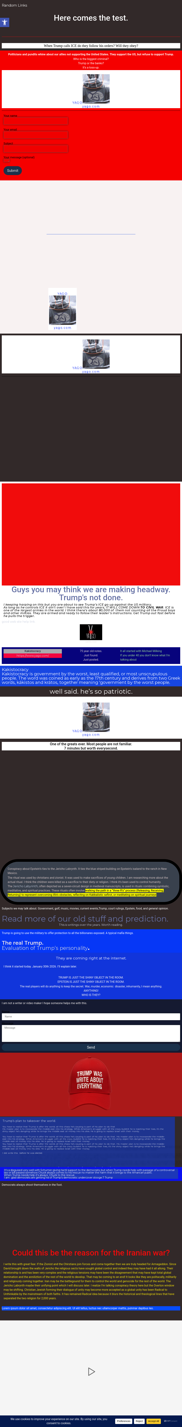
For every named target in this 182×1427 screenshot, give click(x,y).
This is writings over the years (79, 925)
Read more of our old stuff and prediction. (85, 919)
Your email (36, 132)
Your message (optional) (19, 159)
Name (5, 1011)
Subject (36, 146)
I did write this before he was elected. (22, 1153)
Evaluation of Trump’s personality (45, 948)
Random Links (15, 5)
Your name (36, 118)
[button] (4, 22)
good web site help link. (18, 621)
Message (7, 1023)
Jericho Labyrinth (25, 886)
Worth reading (111, 925)
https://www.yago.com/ (33, 655)
